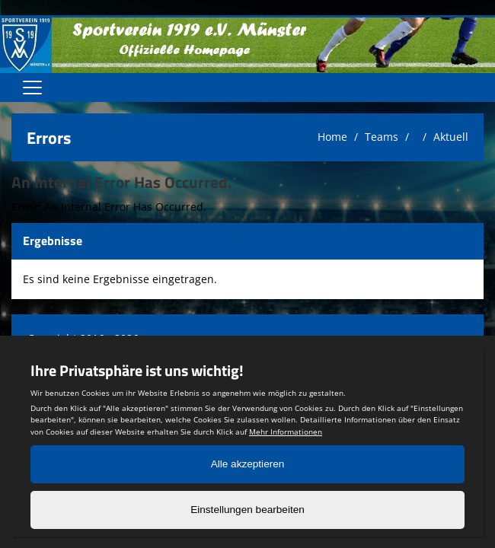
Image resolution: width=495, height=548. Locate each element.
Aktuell (450, 136)
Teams (381, 136)
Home (332, 136)
